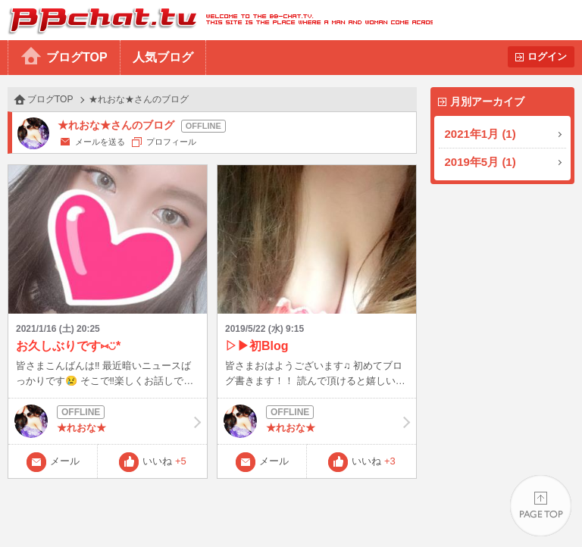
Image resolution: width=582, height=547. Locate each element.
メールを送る (100, 141)
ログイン (547, 56)
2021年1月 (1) (480, 133)
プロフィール (171, 141)
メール (65, 461)
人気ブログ (163, 57)
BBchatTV (216, 20)
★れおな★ (107, 421)
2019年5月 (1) (480, 161)
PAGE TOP (540, 506)
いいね (164, 461)
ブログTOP (77, 57)
